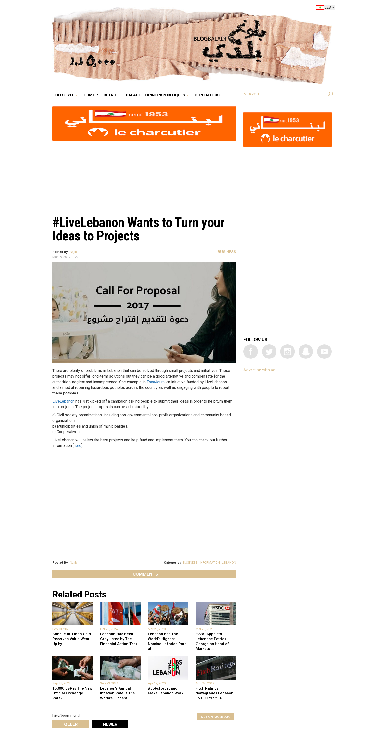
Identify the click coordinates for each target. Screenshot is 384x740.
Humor (91, 95)
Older (71, 724)
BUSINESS (190, 562)
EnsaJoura (156, 382)
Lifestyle (64, 95)
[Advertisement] (144, 175)
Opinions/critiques (165, 95)
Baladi (133, 95)
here (77, 445)
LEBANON (229, 562)
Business (227, 252)
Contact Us (207, 95)
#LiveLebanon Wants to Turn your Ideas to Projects (138, 229)
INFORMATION (210, 562)
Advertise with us (259, 369)
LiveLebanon (63, 401)
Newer (110, 724)
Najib (73, 252)
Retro (110, 95)
